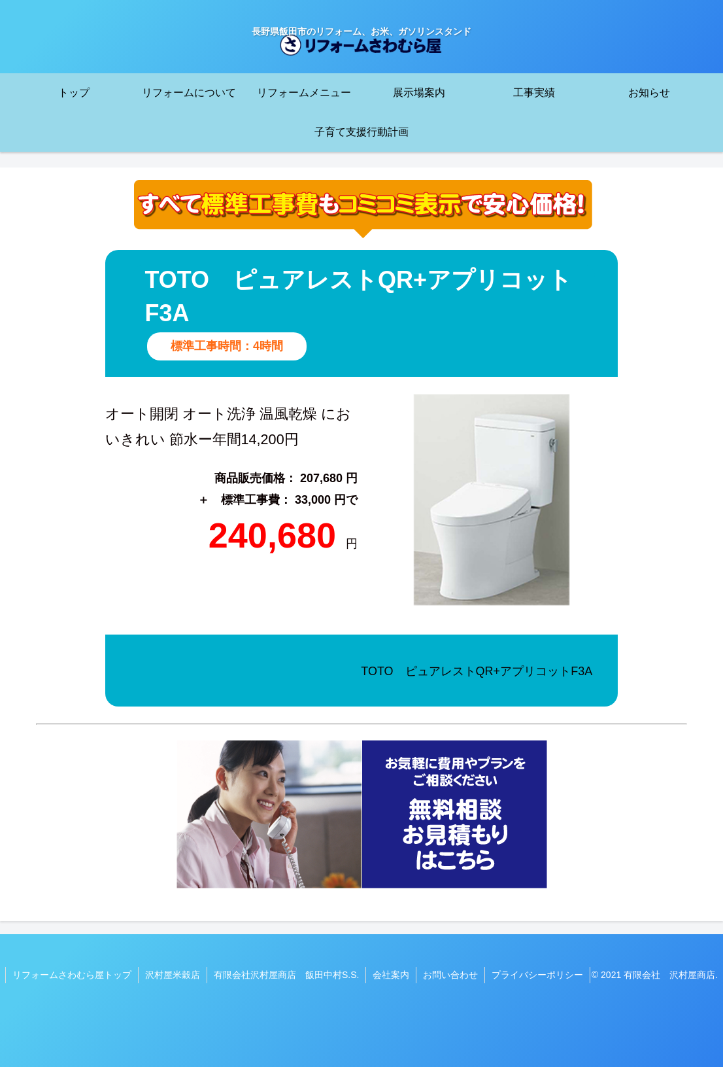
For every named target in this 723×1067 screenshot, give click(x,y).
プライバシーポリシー (537, 975)
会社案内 (391, 975)
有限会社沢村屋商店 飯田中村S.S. (286, 975)
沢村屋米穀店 (172, 975)
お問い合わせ (450, 975)
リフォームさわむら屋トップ (71, 975)
